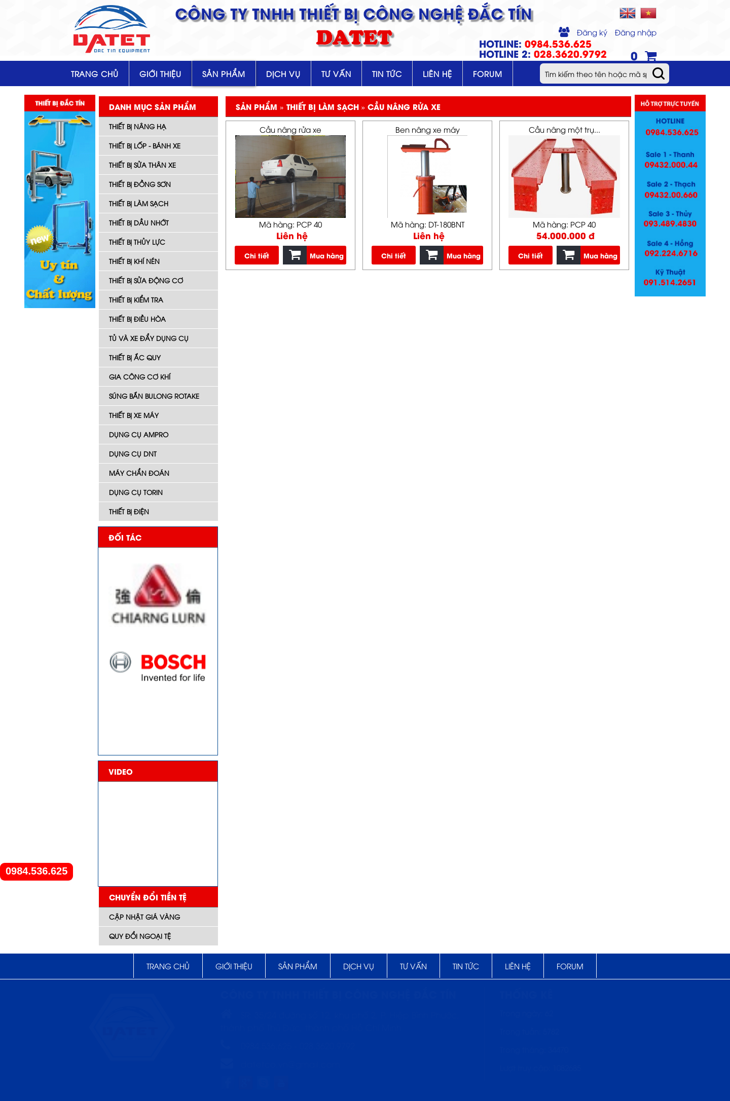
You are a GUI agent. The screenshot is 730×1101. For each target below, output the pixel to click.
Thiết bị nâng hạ (137, 126)
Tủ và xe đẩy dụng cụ (149, 338)
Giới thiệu (160, 73)
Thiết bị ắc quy (135, 357)
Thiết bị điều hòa (137, 318)
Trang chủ (95, 73)
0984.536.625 (36, 871)
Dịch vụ (283, 73)
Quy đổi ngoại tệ (140, 935)
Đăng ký (592, 32)
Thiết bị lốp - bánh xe (144, 145)
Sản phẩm (223, 73)
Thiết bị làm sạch (138, 203)
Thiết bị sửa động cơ (146, 280)
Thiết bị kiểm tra (136, 299)
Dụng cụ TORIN (136, 492)
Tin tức (387, 73)
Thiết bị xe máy (134, 415)
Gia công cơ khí (139, 376)
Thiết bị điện (129, 511)
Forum (487, 73)
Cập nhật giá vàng (144, 916)
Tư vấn (336, 73)
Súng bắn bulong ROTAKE (154, 395)
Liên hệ (437, 73)
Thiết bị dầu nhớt (139, 222)
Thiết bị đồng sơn (140, 183)
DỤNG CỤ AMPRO (138, 434)
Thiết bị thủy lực (137, 241)
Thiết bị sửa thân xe (142, 164)
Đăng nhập (635, 32)
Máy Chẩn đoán (139, 472)
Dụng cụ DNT (133, 453)
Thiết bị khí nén (134, 260)
